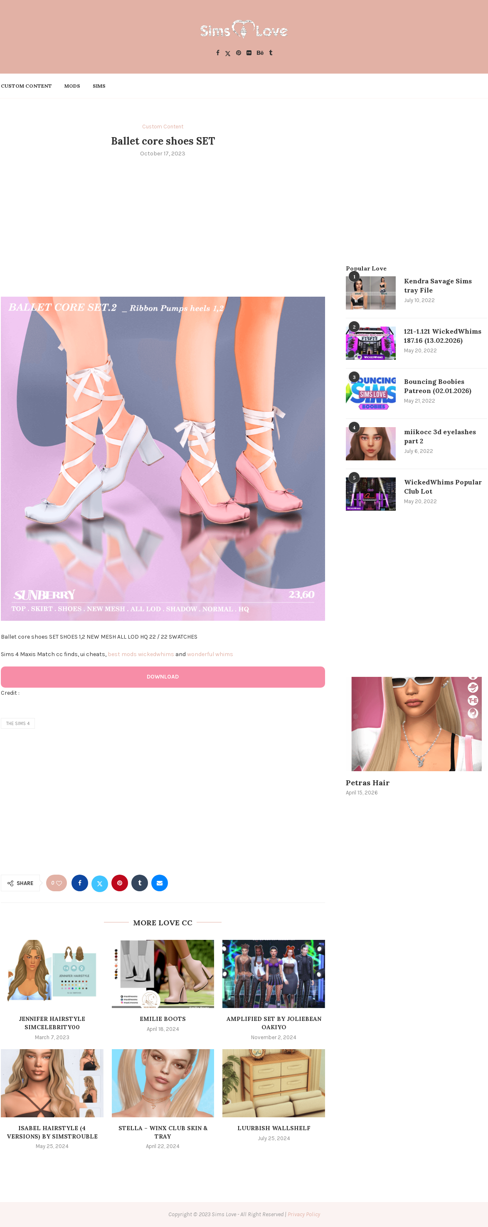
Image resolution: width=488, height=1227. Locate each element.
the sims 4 (18, 723)
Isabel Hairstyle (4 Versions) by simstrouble (52, 1132)
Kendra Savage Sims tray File (438, 285)
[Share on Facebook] (79, 883)
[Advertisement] (163, 226)
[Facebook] (217, 53)
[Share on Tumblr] (139, 883)
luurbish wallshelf (274, 1128)
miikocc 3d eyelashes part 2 (440, 436)
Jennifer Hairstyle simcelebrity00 (52, 1023)
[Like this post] (59, 883)
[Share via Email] (159, 883)
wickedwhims (156, 654)
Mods (72, 86)
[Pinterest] (238, 53)
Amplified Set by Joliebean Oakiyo (274, 1023)
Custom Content (26, 86)
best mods (122, 654)
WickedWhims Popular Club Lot (443, 486)
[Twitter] (228, 53)
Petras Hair (368, 782)
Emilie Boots (163, 1019)
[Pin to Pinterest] (119, 883)
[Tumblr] (270, 53)
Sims (99, 86)
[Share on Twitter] (99, 883)
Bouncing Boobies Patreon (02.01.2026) (437, 386)
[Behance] (260, 53)
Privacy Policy (304, 1214)
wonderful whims (210, 654)
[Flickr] (248, 53)
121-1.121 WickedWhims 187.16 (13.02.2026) (442, 335)
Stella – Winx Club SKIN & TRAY (162, 1132)
